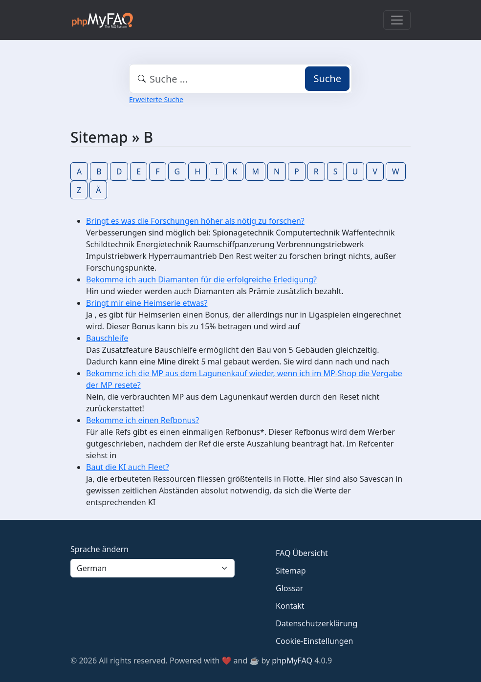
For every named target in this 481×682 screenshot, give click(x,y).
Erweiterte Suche (156, 99)
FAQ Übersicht (302, 553)
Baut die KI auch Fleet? (127, 467)
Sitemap (291, 570)
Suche (327, 78)
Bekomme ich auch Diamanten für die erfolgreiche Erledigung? (201, 279)
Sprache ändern (99, 549)
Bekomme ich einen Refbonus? (142, 420)
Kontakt (290, 605)
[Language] (152, 568)
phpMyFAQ (292, 660)
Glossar (289, 588)
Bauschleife (107, 338)
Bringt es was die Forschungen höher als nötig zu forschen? (195, 220)
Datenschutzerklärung (316, 623)
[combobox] (240, 78)
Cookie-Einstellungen (314, 641)
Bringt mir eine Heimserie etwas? (146, 303)
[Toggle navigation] (397, 20)
